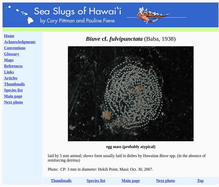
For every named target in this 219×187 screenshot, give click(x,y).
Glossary (11, 54)
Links (9, 72)
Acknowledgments (19, 42)
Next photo (165, 180)
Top (200, 180)
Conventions (14, 48)
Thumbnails (14, 84)
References (13, 66)
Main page (13, 96)
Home (9, 36)
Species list (13, 90)
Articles (10, 78)
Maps (9, 60)
